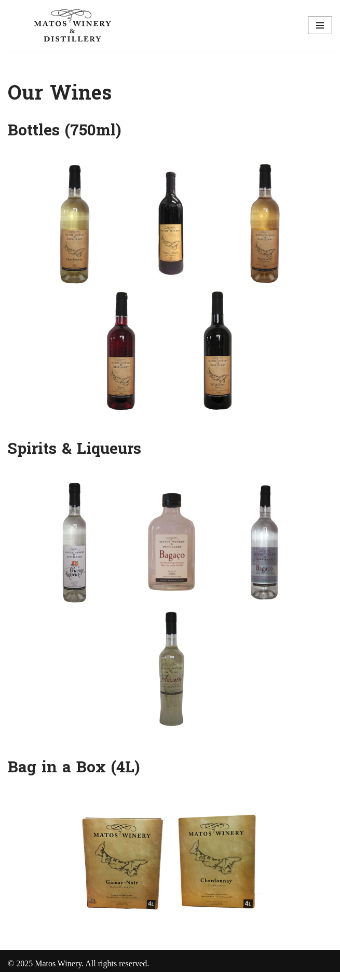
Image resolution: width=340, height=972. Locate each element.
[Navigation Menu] (320, 25)
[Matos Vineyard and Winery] (73, 25)
